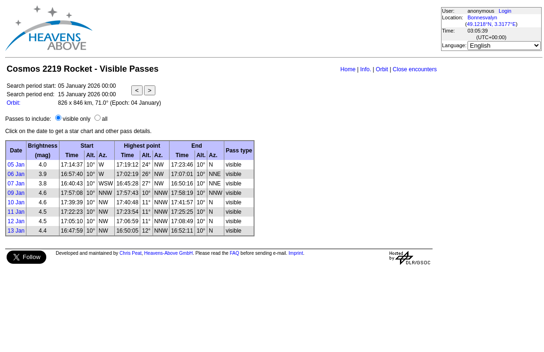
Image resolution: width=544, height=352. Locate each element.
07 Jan (16, 183)
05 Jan (16, 164)
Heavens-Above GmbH (168, 253)
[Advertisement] (266, 28)
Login (505, 11)
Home (348, 69)
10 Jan (16, 202)
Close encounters (415, 69)
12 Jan (16, 221)
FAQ (234, 253)
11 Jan (16, 212)
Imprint (296, 253)
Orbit (382, 69)
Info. (365, 69)
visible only (77, 119)
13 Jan (16, 230)
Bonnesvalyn (482, 17)
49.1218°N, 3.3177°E (491, 24)
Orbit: (13, 103)
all (105, 119)
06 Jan (16, 174)
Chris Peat (130, 253)
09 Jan (16, 193)
